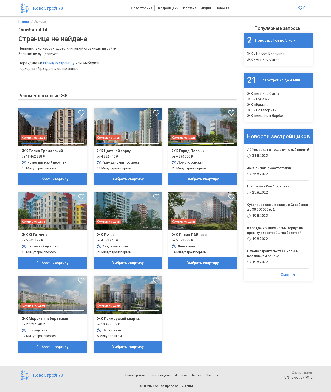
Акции (206, 8)
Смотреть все (293, 275)
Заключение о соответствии (269, 168)
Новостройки (141, 8)
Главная (24, 21)
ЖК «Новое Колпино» (266, 54)
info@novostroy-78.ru (297, 377)
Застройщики (167, 8)
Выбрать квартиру (52, 179)
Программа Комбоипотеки (268, 186)
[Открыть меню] (310, 8)
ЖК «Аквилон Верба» (265, 116)
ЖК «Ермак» (257, 104)
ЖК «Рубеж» (258, 99)
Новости (222, 8)
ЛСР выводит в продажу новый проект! (278, 149)
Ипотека (189, 8)
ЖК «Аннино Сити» (263, 59)
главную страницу (58, 63)
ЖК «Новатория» (261, 110)
